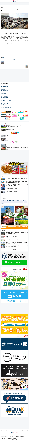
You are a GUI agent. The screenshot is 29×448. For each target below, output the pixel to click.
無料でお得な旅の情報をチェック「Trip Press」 (7, 436)
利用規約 (2, 438)
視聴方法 (26, 5)
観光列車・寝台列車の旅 (4, 97)
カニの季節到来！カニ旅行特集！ (5, 103)
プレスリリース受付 (20, 438)
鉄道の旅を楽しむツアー (4, 86)
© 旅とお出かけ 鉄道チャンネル (14, 439)
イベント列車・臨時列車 (22, 200)
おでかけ (4, 5)
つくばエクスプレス (4, 200)
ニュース (21, 5)
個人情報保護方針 (10, 438)
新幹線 (7, 200)
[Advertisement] (14, 50)
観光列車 (10, 200)
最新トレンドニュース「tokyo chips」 (6, 435)
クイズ (18, 5)
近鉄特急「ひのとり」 (4, 104)
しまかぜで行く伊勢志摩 (4, 90)
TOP (1, 5)
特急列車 (18, 200)
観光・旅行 (3, 203)
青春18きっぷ (14, 5)
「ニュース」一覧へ (14, 59)
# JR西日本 (3, 57)
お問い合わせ (14, 438)
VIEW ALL (14, 194)
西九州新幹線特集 (3, 93)
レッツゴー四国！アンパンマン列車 (6, 100)
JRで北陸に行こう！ (4, 89)
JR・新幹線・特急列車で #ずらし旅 (6, 107)
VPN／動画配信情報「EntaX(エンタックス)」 (20, 436)
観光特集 (6, 5)
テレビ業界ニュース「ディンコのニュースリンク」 (18, 435)
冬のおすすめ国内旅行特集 (4, 96)
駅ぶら (9, 5)
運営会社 (5, 438)
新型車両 (11, 5)
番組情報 (23, 5)
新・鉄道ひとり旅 (14, 200)
